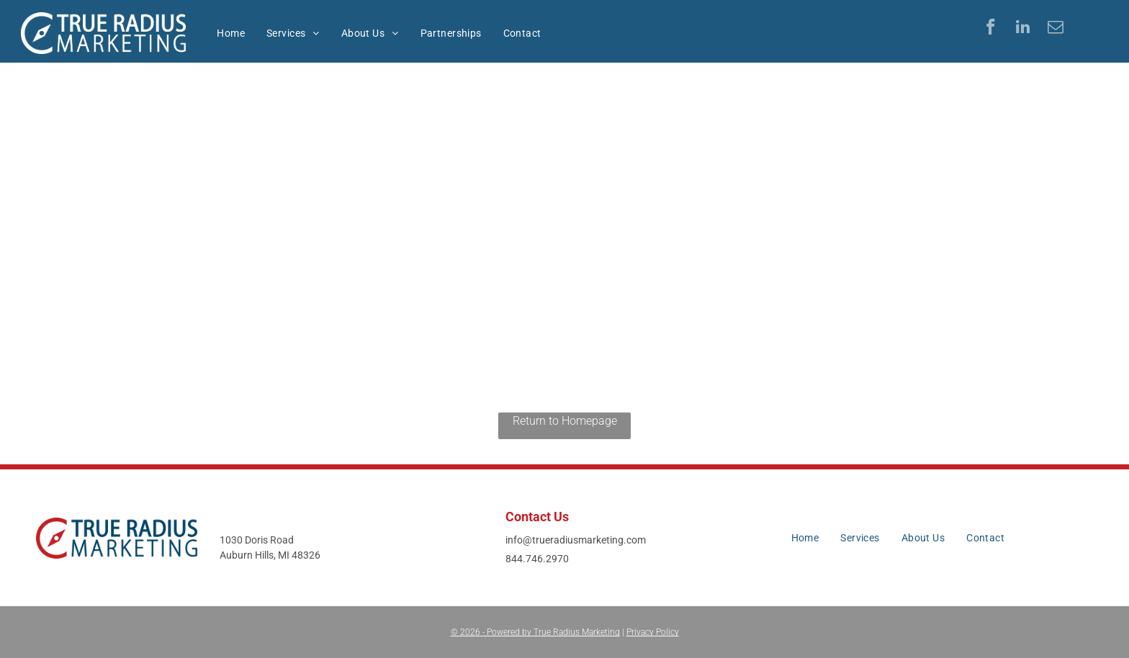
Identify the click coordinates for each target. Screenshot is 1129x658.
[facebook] (990, 28)
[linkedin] (1023, 28)
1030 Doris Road (257, 540)
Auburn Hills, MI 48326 (270, 555)
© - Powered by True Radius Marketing (535, 632)
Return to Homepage (565, 421)
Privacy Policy (652, 632)
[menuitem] (231, 33)
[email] (1055, 28)
